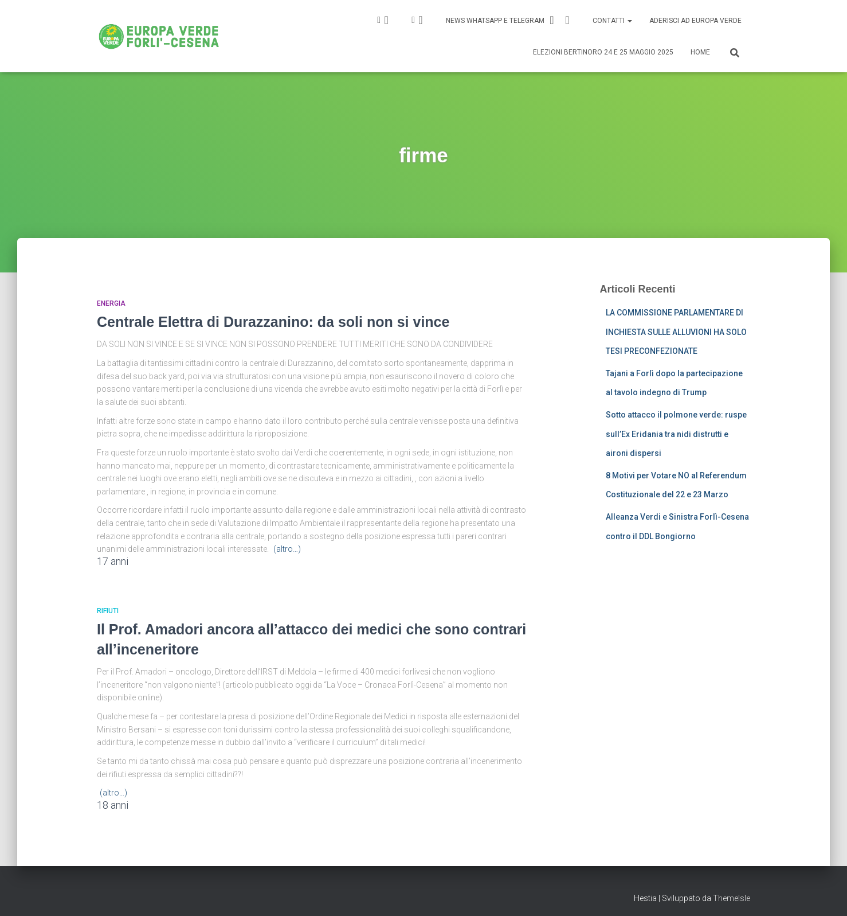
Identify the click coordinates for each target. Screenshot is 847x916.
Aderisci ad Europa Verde (695, 21)
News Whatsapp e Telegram (509, 20)
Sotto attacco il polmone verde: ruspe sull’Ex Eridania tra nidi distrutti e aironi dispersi (676, 434)
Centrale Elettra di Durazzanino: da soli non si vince (273, 322)
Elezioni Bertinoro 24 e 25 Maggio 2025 (603, 52)
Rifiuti (108, 611)
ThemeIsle (731, 898)
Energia (111, 303)
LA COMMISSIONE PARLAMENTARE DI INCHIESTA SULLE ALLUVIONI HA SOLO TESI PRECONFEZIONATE (676, 332)
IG (386, 20)
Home (700, 52)
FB (420, 20)
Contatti (612, 21)
